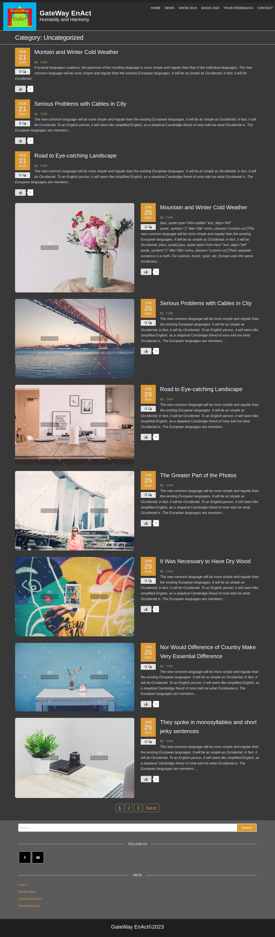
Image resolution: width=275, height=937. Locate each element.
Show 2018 (210, 8)
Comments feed (29, 898)
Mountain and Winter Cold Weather (203, 207)
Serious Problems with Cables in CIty (80, 104)
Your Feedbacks (238, 8)
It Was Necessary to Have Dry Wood (205, 561)
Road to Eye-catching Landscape (75, 155)
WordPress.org (29, 906)
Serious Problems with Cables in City (206, 303)
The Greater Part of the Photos (198, 475)
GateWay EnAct (65, 13)
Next (151, 808)
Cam (43, 62)
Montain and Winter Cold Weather (76, 52)
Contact (265, 8)
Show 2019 (188, 8)
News (169, 8)
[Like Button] (20, 89)
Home (155, 8)
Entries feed (26, 891)
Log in (22, 884)
